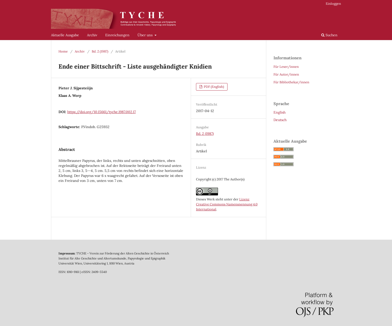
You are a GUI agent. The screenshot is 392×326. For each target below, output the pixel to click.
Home (63, 51)
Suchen (329, 35)
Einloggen (333, 4)
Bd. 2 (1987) (100, 51)
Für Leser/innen (286, 67)
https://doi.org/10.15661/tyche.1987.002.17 (101, 112)
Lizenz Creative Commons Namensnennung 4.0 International (227, 204)
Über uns (146, 35)
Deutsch (280, 120)
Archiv (92, 35)
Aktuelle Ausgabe (65, 35)
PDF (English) (213, 87)
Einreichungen (117, 35)
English (280, 112)
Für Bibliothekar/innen (291, 82)
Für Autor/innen (286, 74)
